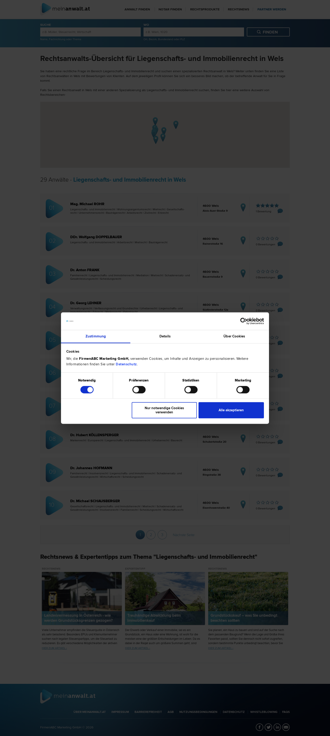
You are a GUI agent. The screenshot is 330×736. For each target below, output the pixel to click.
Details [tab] (165, 336)
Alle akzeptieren (231, 410)
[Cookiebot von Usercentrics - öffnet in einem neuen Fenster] (243, 321)
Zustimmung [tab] (96, 336)
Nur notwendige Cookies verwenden (164, 410)
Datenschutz (126, 364)
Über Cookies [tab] (234, 336)
